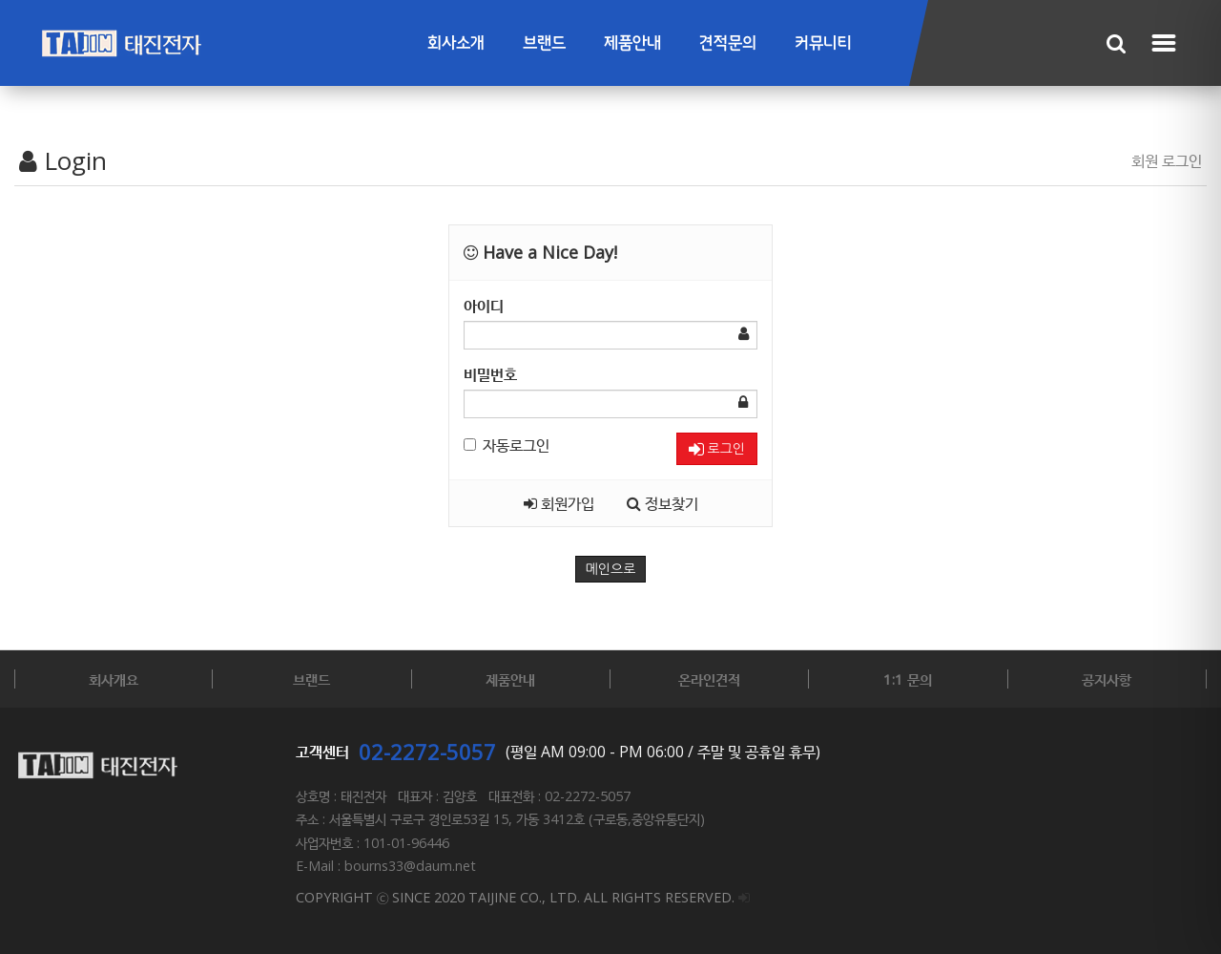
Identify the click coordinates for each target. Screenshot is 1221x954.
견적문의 (727, 43)
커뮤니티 (823, 43)
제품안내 (632, 43)
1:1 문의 (907, 679)
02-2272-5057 (427, 751)
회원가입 (559, 503)
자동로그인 (506, 445)
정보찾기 (662, 503)
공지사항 (1106, 679)
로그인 (717, 449)
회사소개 (456, 43)
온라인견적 (709, 679)
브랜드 (544, 43)
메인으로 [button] (611, 569)
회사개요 (113, 679)
